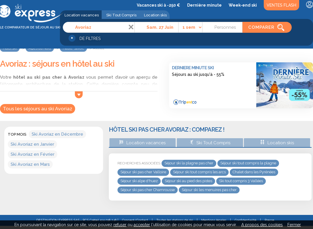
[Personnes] (222, 27)
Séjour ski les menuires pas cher (209, 190)
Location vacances (82, 15)
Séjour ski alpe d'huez (139, 181)
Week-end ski (243, 5)
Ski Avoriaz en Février (32, 154)
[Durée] (190, 27)
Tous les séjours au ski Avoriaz (37, 108)
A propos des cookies (262, 224)
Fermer (294, 224)
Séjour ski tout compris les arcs (199, 172)
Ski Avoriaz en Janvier (32, 144)
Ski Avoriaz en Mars (30, 164)
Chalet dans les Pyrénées (254, 172)
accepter (142, 224)
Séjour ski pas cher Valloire (143, 172)
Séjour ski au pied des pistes (188, 181)
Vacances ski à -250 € (158, 5)
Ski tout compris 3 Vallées (241, 181)
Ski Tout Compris (121, 15)
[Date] (156, 27)
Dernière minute (204, 5)
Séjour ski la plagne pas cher (188, 163)
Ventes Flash (281, 5)
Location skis (155, 15)
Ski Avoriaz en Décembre (57, 134)
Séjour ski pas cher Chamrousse (147, 190)
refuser (119, 224)
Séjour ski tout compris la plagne (248, 163)
